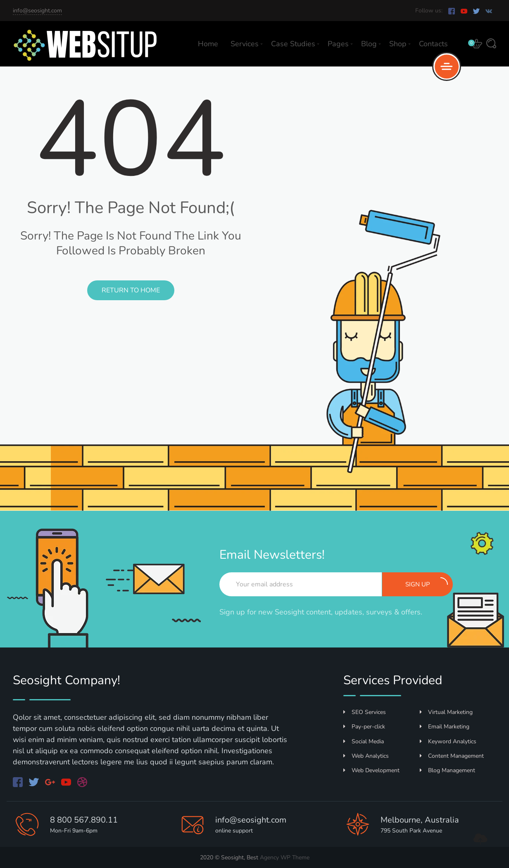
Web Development (371, 770)
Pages (338, 44)
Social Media (363, 741)
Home (208, 44)
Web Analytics (366, 756)
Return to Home (131, 290)
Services (245, 44)
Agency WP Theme (284, 857)
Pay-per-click (364, 726)
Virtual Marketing (446, 712)
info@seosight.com (37, 10)
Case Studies (293, 44)
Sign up (426, 582)
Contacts (433, 44)
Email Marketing (444, 726)
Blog (369, 44)
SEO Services (364, 712)
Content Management (452, 756)
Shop (398, 44)
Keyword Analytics (448, 741)
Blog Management (447, 770)
